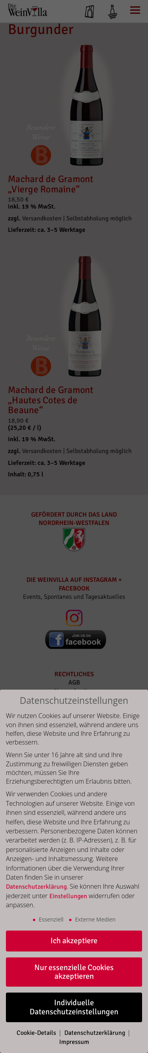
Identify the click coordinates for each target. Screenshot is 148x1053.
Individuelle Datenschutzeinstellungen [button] (74, 1007)
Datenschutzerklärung (36, 887)
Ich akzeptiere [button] (74, 941)
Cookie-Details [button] (37, 1033)
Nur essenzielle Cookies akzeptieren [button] (74, 972)
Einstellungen (68, 896)
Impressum (74, 1042)
